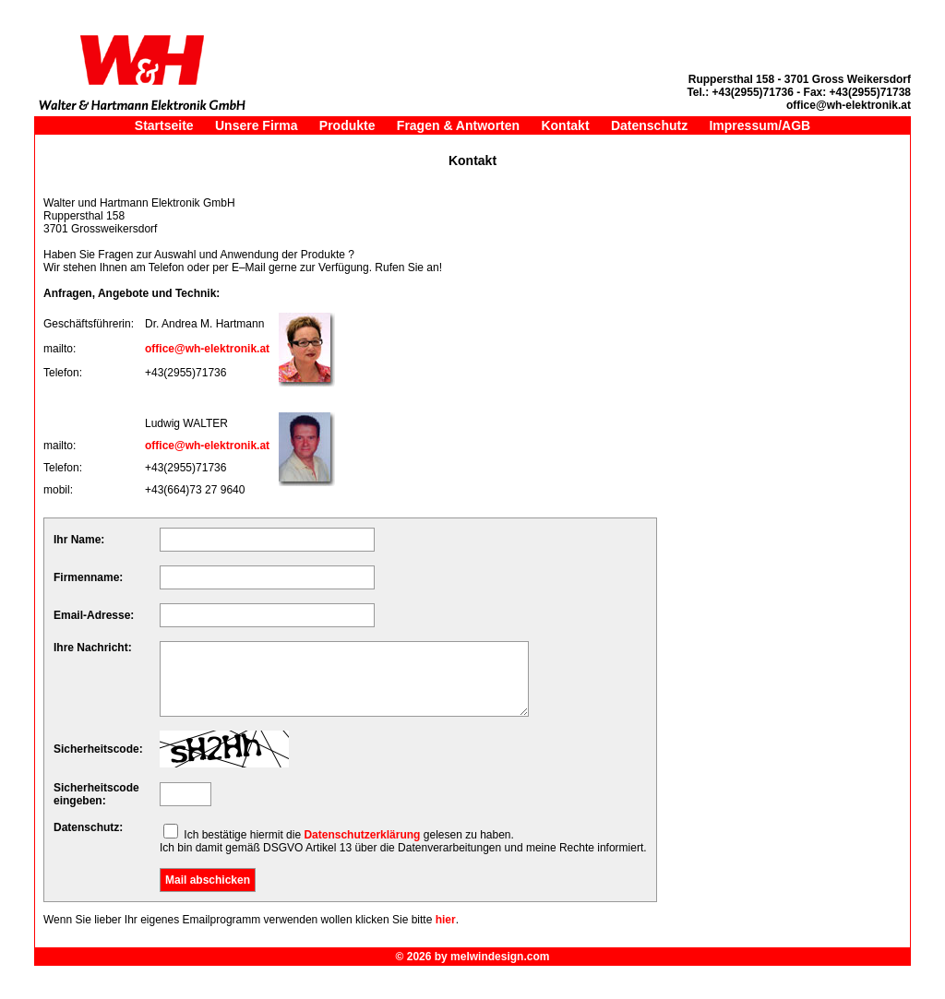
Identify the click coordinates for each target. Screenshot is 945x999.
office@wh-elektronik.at (207, 348)
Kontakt (565, 125)
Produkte (347, 125)
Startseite (164, 125)
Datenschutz (649, 125)
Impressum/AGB (759, 125)
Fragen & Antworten (458, 125)
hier (446, 919)
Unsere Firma (256, 125)
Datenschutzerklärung (362, 834)
